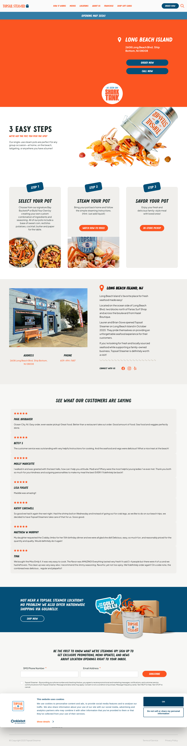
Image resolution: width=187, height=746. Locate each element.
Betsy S (18, 443)
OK (163, 720)
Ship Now (32, 618)
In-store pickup (152, 228)
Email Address (92, 668)
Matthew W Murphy (26, 532)
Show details (43, 740)
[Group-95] (16, 6)
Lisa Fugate (21, 487)
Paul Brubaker (23, 419)
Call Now (150, 71)
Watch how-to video (93, 228)
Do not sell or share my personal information (163, 731)
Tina (16, 556)
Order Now (150, 62)
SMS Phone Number (35, 668)
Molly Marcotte (24, 463)
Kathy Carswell (24, 508)
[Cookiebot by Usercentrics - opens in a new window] (18, 740)
